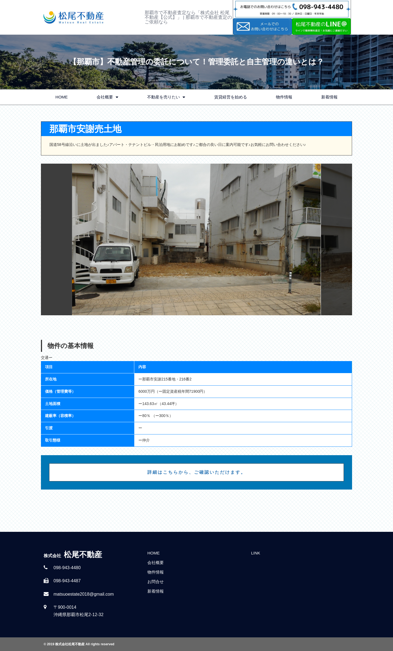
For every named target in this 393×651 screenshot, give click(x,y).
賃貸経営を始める (230, 97)
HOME (61, 97)
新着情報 (329, 97)
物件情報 (284, 97)
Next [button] (336, 239)
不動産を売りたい (166, 97)
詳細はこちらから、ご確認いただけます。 (196, 472)
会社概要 (107, 97)
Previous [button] (56, 239)
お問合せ (155, 581)
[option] (196, 239)
